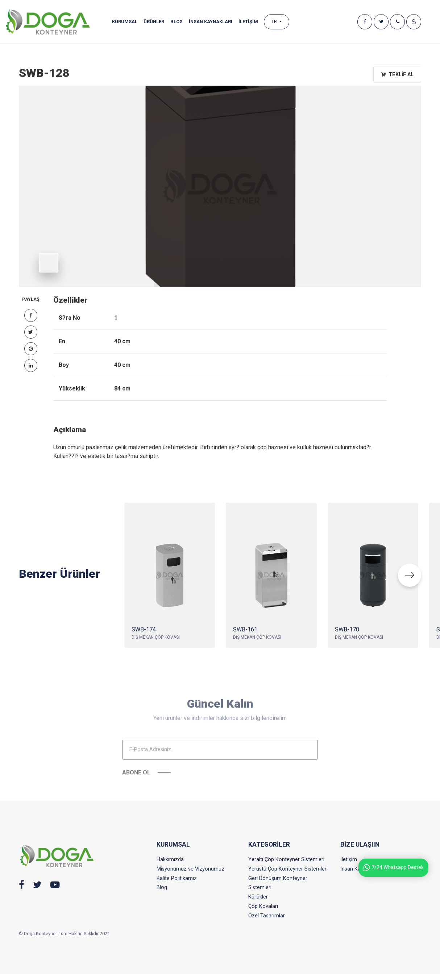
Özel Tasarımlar (266, 916)
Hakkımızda (170, 859)
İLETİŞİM (248, 21)
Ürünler (154, 21)
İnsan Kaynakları (210, 21)
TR (274, 21)
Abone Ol (136, 788)
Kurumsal (124, 21)
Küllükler (258, 897)
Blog (176, 21)
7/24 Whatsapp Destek (393, 867)
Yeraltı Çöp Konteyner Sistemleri (286, 859)
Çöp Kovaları (263, 906)
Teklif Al (397, 74)
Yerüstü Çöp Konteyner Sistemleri (288, 869)
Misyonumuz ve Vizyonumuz (190, 869)
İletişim (348, 859)
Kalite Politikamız (177, 878)
